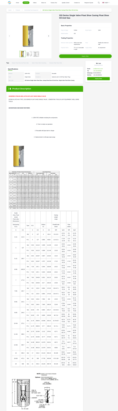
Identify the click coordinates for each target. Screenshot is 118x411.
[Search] (98, 2)
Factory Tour (54, 2)
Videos (34, 2)
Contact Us (77, 2)
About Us (43, 2)
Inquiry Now (98, 78)
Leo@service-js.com (98, 68)
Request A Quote (89, 2)
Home (17, 2)
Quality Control (65, 2)
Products (26, 2)
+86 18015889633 (97, 70)
